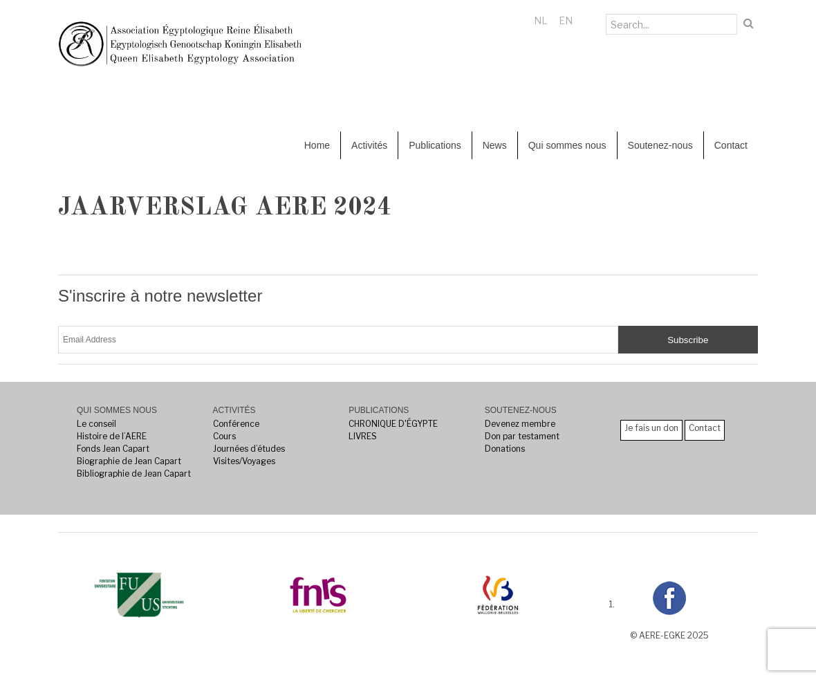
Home (317, 145)
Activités (369, 145)
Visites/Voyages (244, 461)
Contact (731, 145)
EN (566, 20)
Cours (224, 436)
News (495, 145)
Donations (505, 448)
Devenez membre (520, 424)
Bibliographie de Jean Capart (134, 473)
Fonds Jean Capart (113, 448)
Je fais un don (651, 428)
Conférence (236, 424)
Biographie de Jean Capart (129, 461)
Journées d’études (249, 448)
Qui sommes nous (567, 145)
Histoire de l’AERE (112, 436)
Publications (435, 145)
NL (541, 20)
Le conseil (96, 424)
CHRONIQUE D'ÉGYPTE (393, 424)
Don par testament (522, 436)
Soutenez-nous (660, 145)
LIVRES (363, 436)
